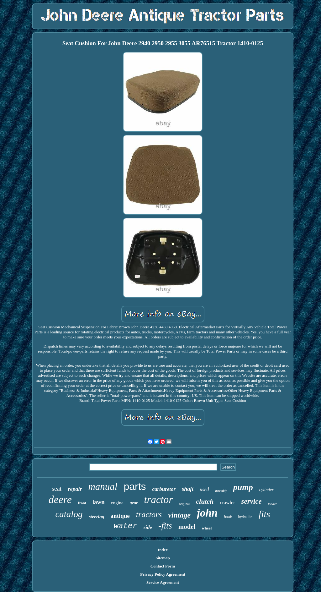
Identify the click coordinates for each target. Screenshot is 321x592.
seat (56, 488)
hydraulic (245, 517)
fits (264, 514)
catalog (68, 514)
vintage (179, 515)
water (125, 526)
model (187, 526)
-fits (165, 525)
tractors (149, 514)
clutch (204, 501)
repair (75, 489)
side (148, 527)
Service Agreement (162, 582)
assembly (221, 490)
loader (272, 504)
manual (102, 486)
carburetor (164, 489)
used (204, 489)
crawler (227, 502)
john (207, 513)
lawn (98, 502)
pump (243, 487)
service (251, 501)
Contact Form (162, 566)
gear (134, 503)
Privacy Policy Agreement (162, 574)
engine (117, 502)
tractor (158, 499)
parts (135, 486)
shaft (187, 489)
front (82, 503)
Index (163, 549)
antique (120, 516)
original (184, 504)
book (228, 516)
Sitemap (162, 558)
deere (60, 499)
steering (96, 516)
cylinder (266, 489)
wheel (207, 528)
